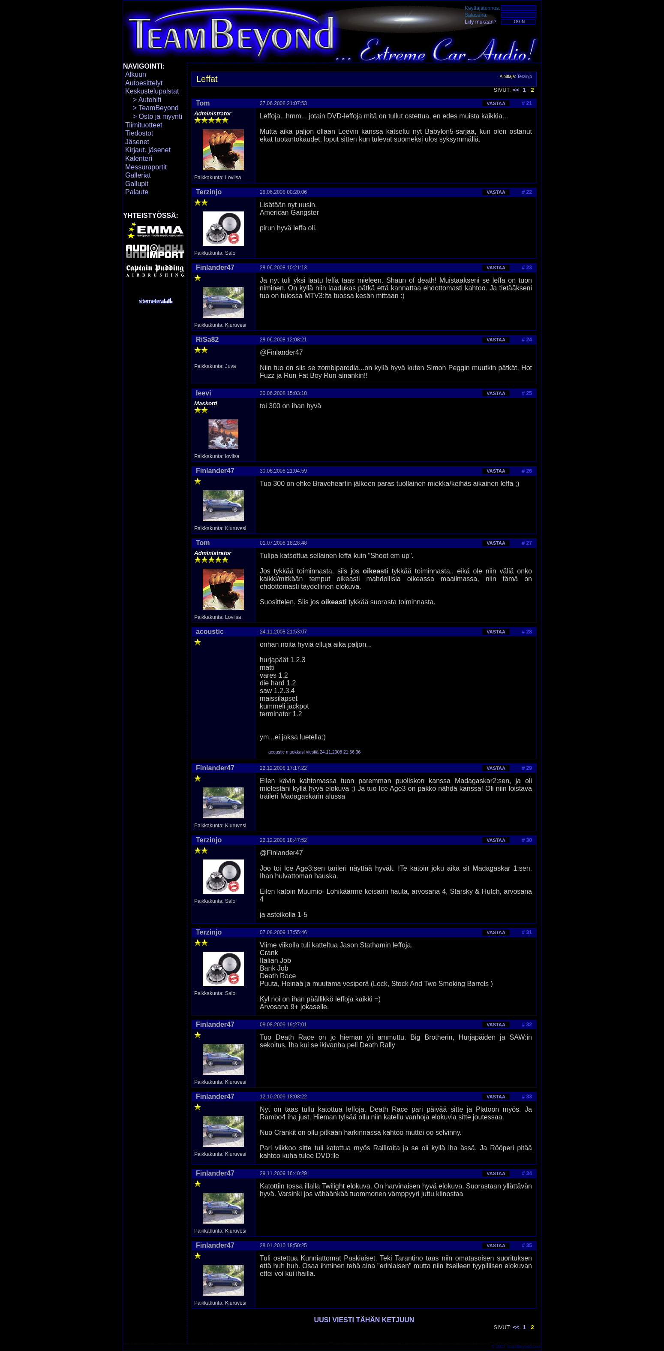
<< (516, 90)
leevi (203, 393)
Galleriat (138, 175)
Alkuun (135, 74)
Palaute (136, 192)
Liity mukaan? (480, 22)
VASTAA (496, 103)
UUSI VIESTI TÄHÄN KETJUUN (364, 1320)
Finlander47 (215, 267)
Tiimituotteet (143, 125)
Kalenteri (138, 158)
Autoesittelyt (143, 83)
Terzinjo (524, 76)
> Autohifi (143, 99)
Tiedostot (139, 133)
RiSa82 (207, 339)
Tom (203, 103)
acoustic (210, 631)
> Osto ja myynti (153, 116)
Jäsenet (137, 141)
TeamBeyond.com (524, 1346)
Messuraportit (146, 167)
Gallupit (136, 183)
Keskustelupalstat (152, 91)
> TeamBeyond (152, 108)
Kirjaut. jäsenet (148, 150)
